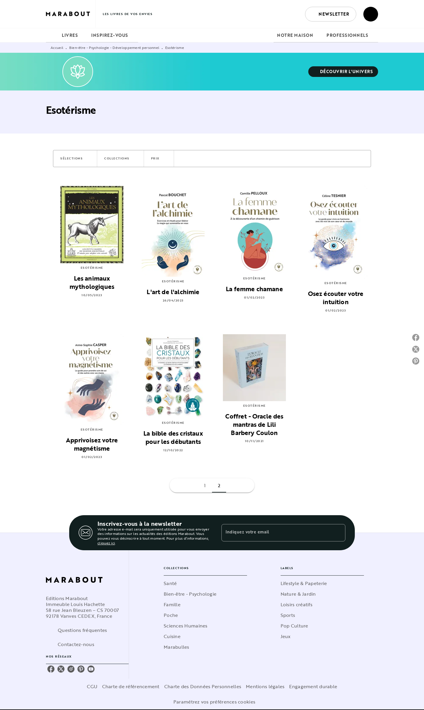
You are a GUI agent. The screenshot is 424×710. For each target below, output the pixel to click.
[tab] (52, 35)
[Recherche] (370, 14)
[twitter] (61, 669)
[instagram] (71, 669)
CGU (92, 686)
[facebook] (51, 669)
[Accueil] (70, 14)
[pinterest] (81, 669)
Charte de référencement (131, 686)
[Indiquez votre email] (276, 532)
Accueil (57, 47)
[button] (330, 14)
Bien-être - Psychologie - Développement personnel (114, 47)
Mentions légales (265, 686)
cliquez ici (106, 543)
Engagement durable (313, 686)
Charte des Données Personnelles (202, 686)
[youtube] (91, 669)
